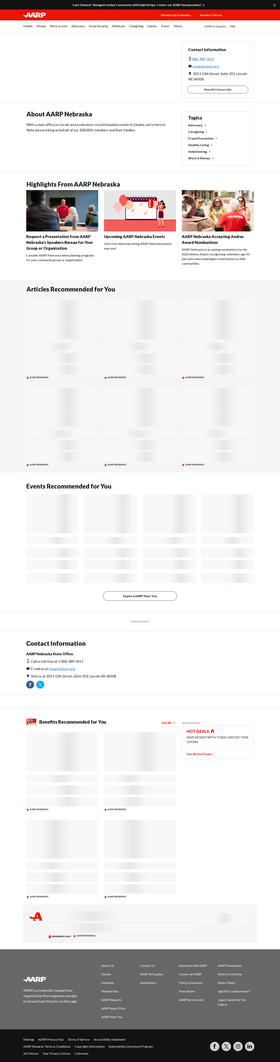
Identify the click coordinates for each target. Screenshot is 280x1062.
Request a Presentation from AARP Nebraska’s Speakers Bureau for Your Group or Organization (59, 242)
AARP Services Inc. (191, 1000)
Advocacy (195, 125)
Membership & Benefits (176, 15)
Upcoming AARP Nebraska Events (134, 236)
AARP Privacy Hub (51, 1039)
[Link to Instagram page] (238, 1046)
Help (232, 26)
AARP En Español (215, 26)
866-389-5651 (203, 59)
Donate (106, 974)
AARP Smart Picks (113, 1008)
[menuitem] (28, 28)
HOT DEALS (198, 731)
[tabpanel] (230, 26)
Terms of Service (78, 1039)
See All (166, 722)
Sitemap (28, 1039)
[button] (243, 19)
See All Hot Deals (199, 754)
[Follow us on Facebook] (30, 685)
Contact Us (147, 965)
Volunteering (197, 151)
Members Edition (211, 15)
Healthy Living (198, 145)
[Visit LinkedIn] (249, 1046)
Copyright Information (89, 1046)
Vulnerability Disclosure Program (130, 1046)
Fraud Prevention (201, 138)
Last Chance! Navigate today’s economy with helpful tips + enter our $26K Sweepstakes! (137, 5)
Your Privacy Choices (56, 1053)
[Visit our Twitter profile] (40, 685)
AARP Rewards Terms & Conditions (47, 1046)
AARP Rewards (111, 1000)
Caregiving (196, 132)
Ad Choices (30, 1053)
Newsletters (148, 982)
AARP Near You (111, 1017)
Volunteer (107, 982)
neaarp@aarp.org (205, 66)
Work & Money (199, 158)
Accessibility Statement (109, 1039)
